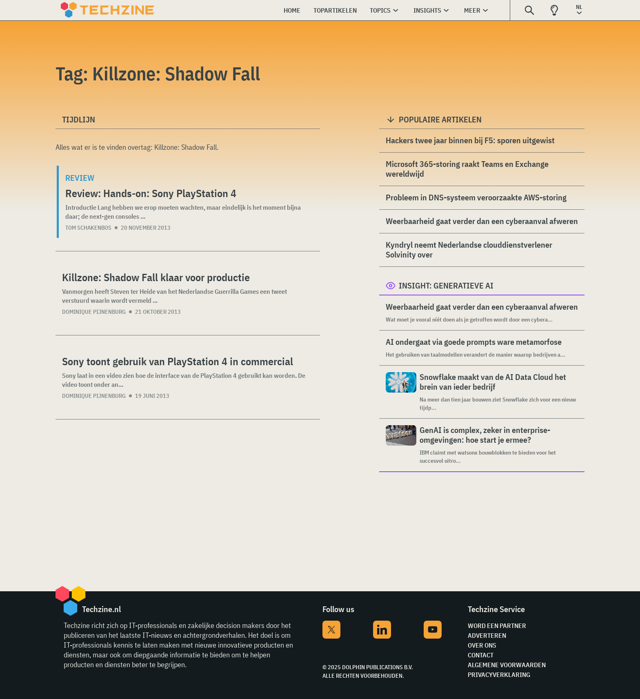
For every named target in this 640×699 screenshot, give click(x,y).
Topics (380, 10)
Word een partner (497, 625)
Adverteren (487, 635)
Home (292, 10)
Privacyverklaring (499, 674)
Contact (480, 655)
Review (79, 177)
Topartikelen (335, 10)
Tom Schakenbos (88, 227)
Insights (427, 10)
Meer (472, 10)
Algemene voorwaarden (507, 665)
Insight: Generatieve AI (446, 285)
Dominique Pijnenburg (94, 311)
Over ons (482, 645)
